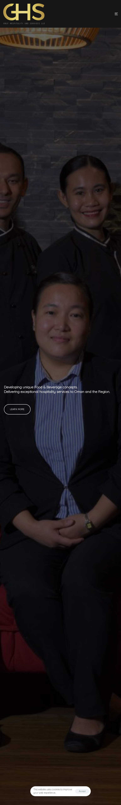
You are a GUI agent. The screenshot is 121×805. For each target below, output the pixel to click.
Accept (82, 791)
